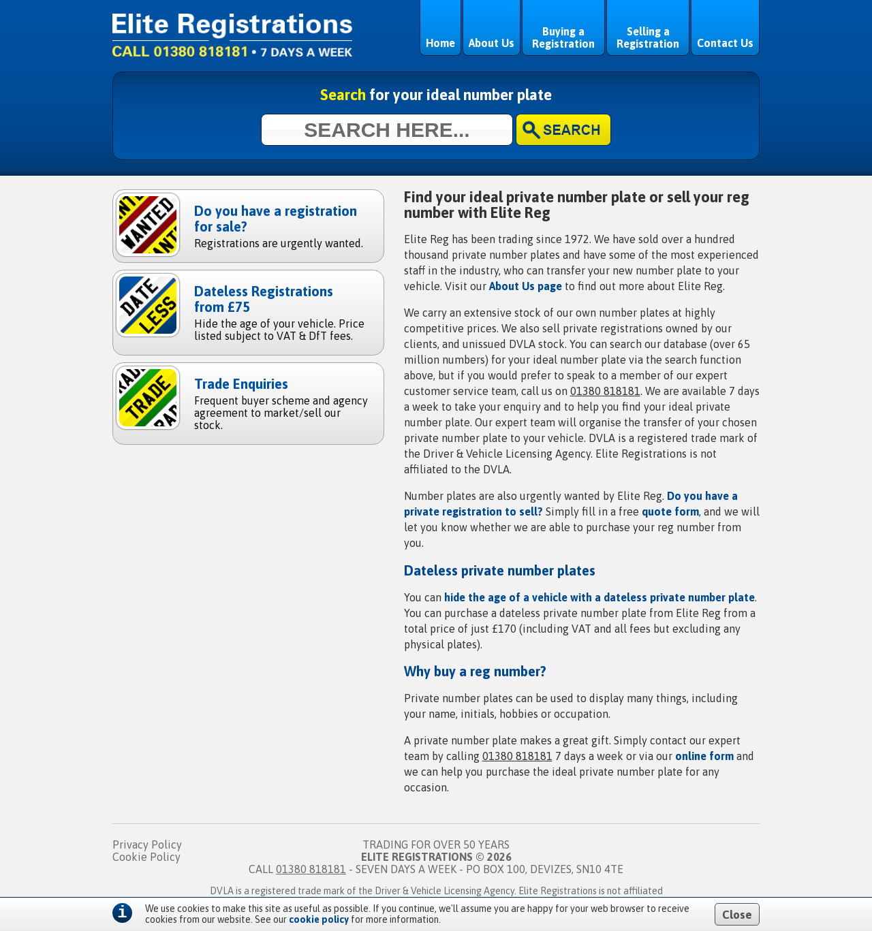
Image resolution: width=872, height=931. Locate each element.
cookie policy (319, 919)
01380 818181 (605, 391)
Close (737, 914)
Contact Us (725, 43)
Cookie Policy (146, 857)
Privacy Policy (147, 844)
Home (440, 43)
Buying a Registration (563, 37)
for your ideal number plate (436, 95)
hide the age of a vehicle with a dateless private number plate (599, 597)
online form (704, 756)
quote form (670, 511)
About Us (491, 43)
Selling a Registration (648, 37)
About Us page (525, 286)
